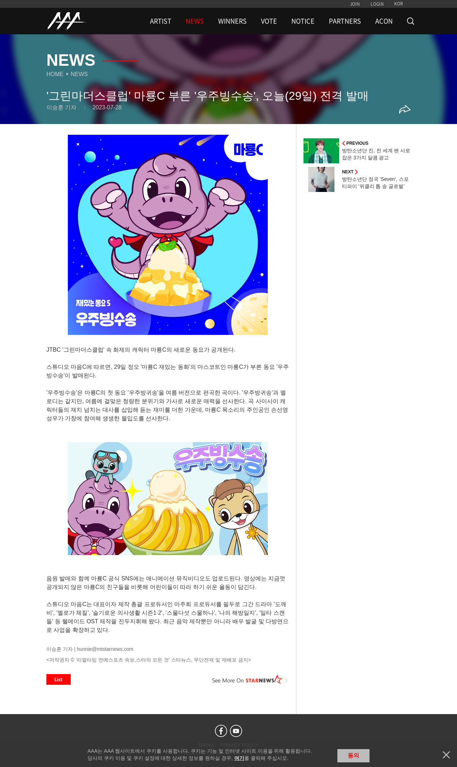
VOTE (269, 21)
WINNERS (232, 21)
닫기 (446, 754)
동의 (353, 755)
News (79, 74)
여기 (239, 758)
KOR (398, 3)
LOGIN (377, 4)
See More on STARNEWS (250, 679)
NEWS (195, 21)
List (58, 679)
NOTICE (303, 21)
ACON (384, 21)
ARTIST (160, 21)
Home (55, 74)
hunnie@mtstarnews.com (105, 649)
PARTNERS (345, 21)
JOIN (355, 4)
